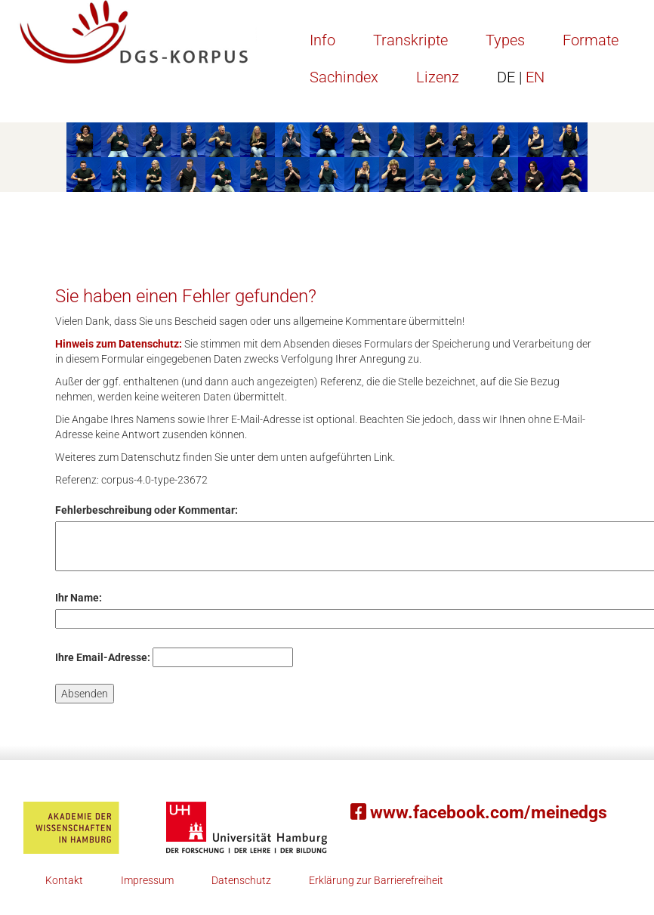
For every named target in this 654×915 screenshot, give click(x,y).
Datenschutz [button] (241, 880)
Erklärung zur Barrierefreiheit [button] (376, 880)
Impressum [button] (147, 880)
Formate (591, 40)
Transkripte (410, 40)
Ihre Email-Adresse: (102, 657)
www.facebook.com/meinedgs (478, 812)
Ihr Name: (78, 598)
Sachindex (344, 77)
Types (505, 40)
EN (520, 77)
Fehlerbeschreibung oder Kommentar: (146, 510)
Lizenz (437, 77)
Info (322, 40)
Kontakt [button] (64, 880)
